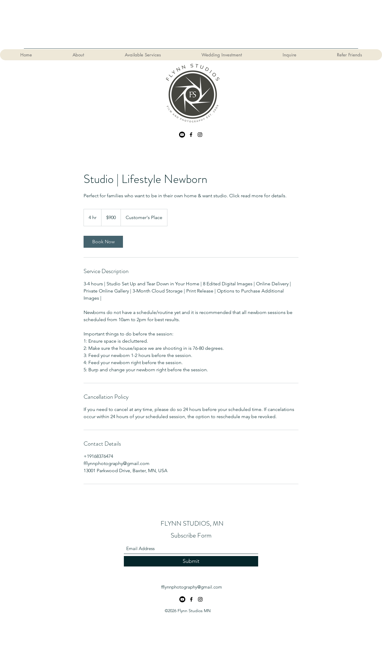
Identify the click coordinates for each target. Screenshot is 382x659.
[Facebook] (191, 135)
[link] (103, 242)
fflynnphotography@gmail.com (191, 587)
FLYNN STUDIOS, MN (192, 523)
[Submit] (191, 561)
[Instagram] (200, 135)
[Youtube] (182, 135)
